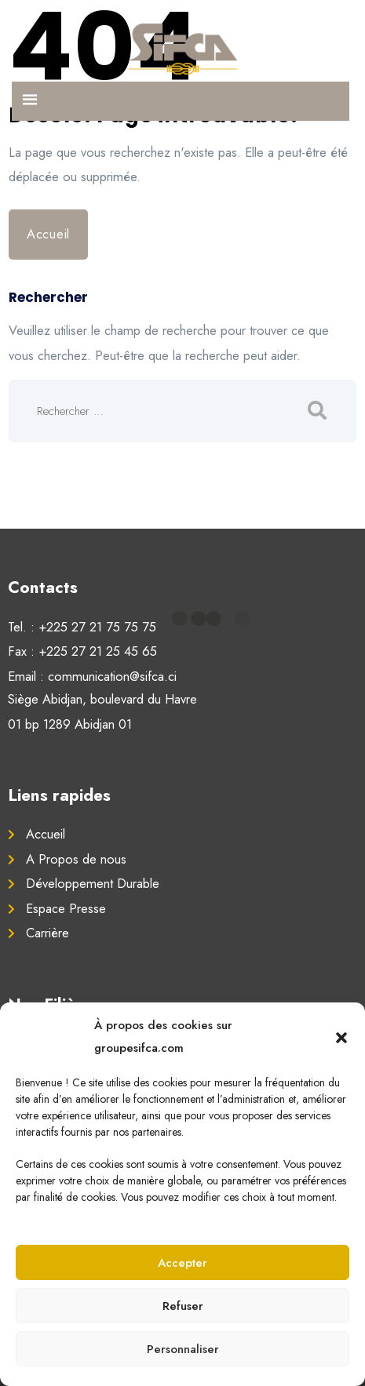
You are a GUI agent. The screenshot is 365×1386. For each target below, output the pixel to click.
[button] (341, 1037)
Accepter (182, 1262)
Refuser (182, 1306)
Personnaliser (183, 1349)
